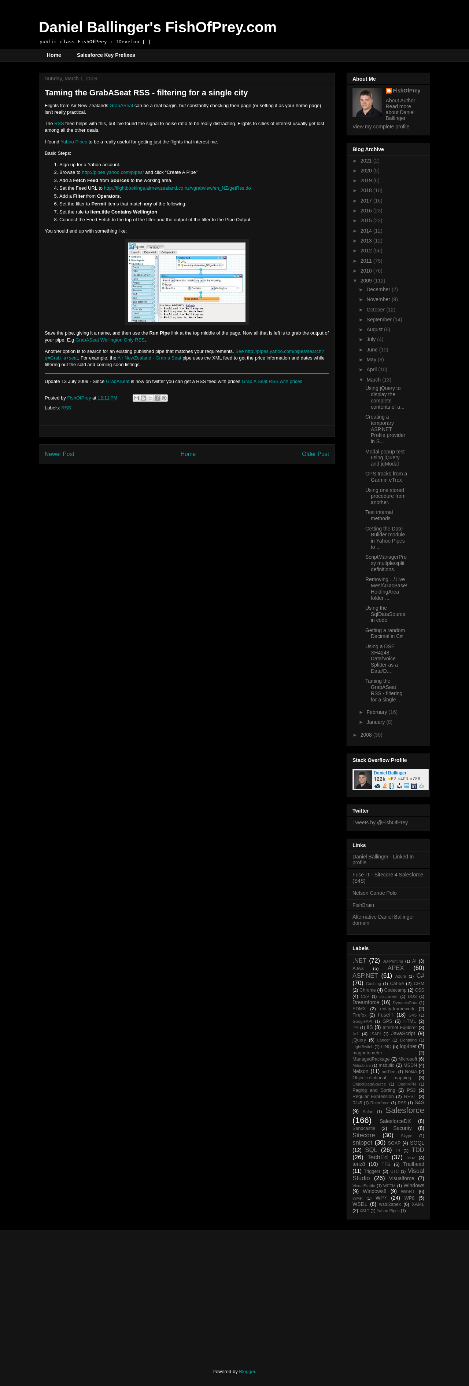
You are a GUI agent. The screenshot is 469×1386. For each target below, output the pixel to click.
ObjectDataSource (369, 1084)
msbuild (386, 1065)
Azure (400, 976)
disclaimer (388, 996)
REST (410, 1096)
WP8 (409, 1198)
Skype (406, 1136)
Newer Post (59, 454)
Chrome (367, 990)
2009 (367, 281)
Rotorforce (379, 1103)
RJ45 (357, 1103)
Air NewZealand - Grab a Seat (149, 358)
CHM (419, 983)
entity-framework (397, 1008)
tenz (410, 1157)
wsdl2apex (390, 1204)
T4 (398, 1150)
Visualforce (401, 1178)
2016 (367, 211)
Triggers (372, 1171)
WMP (357, 1198)
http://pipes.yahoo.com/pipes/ (113, 172)
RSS (59, 123)
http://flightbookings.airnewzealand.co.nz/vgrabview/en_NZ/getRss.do (177, 188)
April (372, 369)
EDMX (359, 1008)
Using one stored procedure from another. (385, 496)
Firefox (359, 1015)
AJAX (358, 968)
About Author (401, 100)
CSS (419, 990)
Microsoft (407, 1059)
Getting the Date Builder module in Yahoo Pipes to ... (385, 538)
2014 (367, 231)
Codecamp (395, 990)
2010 (367, 271)
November (378, 299)
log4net (408, 1046)
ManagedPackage (371, 1059)
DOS (412, 996)
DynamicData (405, 1002)
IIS (369, 1027)
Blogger (247, 1371)
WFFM (389, 1185)
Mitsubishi (361, 1065)
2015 (367, 220)
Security (402, 1128)
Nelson (360, 1071)
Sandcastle (363, 1128)
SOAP (394, 1143)
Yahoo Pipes (73, 142)
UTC (394, 1171)
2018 (367, 190)
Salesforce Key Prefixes (106, 55)
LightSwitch (362, 1046)
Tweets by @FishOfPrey (380, 822)
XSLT (364, 1210)
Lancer (383, 1040)
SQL (371, 1149)
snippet (362, 1142)
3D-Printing (393, 961)
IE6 (355, 1027)
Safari (368, 1111)
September (379, 319)
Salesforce (404, 1110)
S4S (419, 1102)
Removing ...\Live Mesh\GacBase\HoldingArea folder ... (386, 588)
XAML (418, 1204)
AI (414, 961)
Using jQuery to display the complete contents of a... (385, 397)
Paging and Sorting (373, 1090)
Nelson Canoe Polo (374, 893)
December (378, 289)
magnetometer (367, 1052)
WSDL (359, 1204)
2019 (367, 180)
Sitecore (363, 1135)
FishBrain (363, 905)
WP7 (381, 1198)
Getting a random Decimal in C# (385, 633)
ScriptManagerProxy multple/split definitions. (386, 563)
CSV (365, 996)
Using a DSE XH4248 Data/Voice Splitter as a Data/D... (381, 658)
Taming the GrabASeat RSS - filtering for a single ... (383, 690)
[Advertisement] (100, 1293)
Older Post (315, 454)
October (376, 310)
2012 (367, 251)
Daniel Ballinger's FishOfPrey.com (158, 27)
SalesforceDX (395, 1121)
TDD (418, 1149)
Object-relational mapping (381, 1077)
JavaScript (403, 1033)
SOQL (417, 1143)
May (371, 359)
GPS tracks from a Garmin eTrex (386, 477)
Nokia (411, 1071)
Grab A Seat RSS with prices (272, 381)
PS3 (411, 1090)
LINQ (386, 1046)
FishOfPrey (407, 91)
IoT (355, 1033)
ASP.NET (365, 975)
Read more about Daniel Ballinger (400, 112)
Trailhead (413, 1164)
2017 (367, 201)
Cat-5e (397, 983)
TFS (385, 1164)
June (372, 350)
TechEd (377, 1157)
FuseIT (386, 1015)
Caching (373, 983)
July (371, 339)
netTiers (389, 1071)
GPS (387, 1021)
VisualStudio (363, 1185)
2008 (367, 735)
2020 (367, 171)
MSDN (410, 1065)
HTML (409, 1021)
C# (420, 975)
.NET (359, 960)
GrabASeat (121, 105)
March (374, 380)
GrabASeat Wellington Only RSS (110, 340)
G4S (413, 1015)
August (375, 329)
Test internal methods (379, 515)
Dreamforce (365, 1002)
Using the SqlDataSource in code (385, 614)
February (377, 712)
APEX (396, 967)
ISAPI (375, 1034)
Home (54, 55)
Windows (413, 1185)
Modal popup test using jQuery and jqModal (385, 458)
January (376, 722)
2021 (367, 161)
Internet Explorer (400, 1027)
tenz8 (358, 1164)
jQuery (359, 1040)
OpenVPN (407, 1084)
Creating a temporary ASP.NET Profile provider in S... (385, 429)
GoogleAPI (362, 1021)
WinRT (408, 1191)
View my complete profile (380, 127)
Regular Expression (373, 1096)
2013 (367, 241)
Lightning (408, 1040)
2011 (367, 261)
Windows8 (375, 1191)
